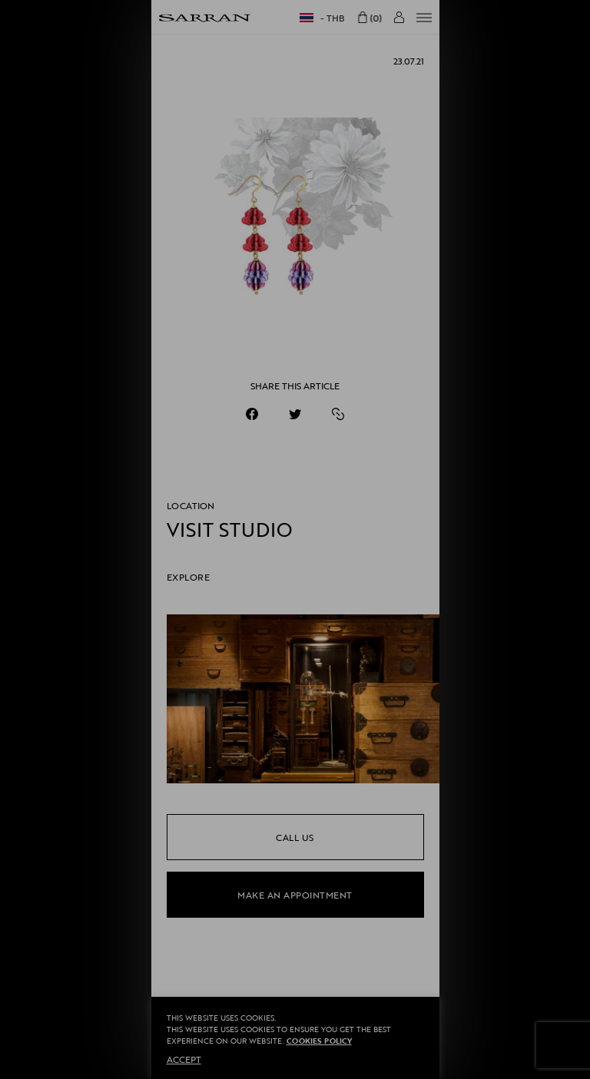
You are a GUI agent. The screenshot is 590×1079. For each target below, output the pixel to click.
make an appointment (295, 895)
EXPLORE (188, 577)
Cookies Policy (319, 1041)
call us (295, 837)
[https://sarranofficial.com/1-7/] (338, 414)
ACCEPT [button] (184, 1059)
